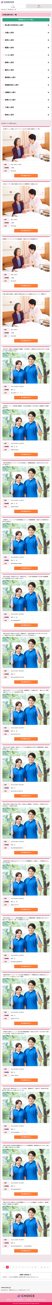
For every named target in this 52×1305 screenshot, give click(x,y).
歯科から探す (8, 70)
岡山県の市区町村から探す (13, 25)
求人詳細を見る (26, 175)
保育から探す (8, 40)
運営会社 (9, 1299)
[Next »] (47, 1267)
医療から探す (8, 62)
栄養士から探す (9, 100)
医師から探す (8, 115)
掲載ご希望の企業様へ (40, 1299)
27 (44, 1267)
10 (35, 1267)
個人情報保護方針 (19, 1299)
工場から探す (8, 107)
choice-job (3, 9)
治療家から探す (9, 92)
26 (41, 1267)
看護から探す (8, 47)
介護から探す (8, 33)
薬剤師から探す (9, 77)
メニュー (39, 6)
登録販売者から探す (10, 85)
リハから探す (8, 55)
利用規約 (28, 1299)
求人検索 (13, 6)
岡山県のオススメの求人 (26, 19)
